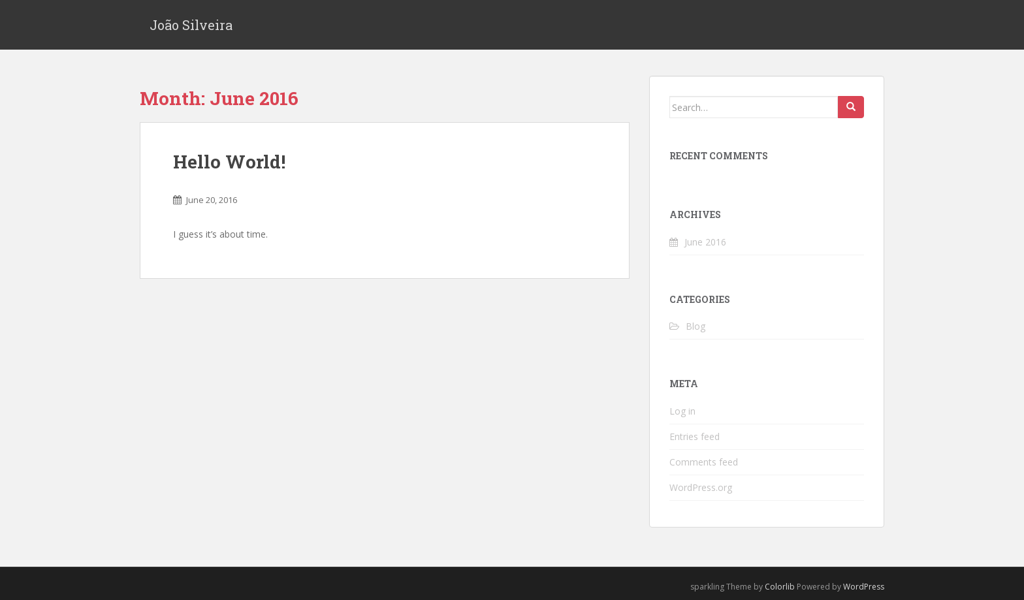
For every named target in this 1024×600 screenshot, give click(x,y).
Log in (682, 411)
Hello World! (229, 162)
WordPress (863, 586)
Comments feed (703, 462)
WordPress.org (700, 487)
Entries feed (694, 436)
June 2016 (705, 242)
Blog (695, 326)
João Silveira (191, 24)
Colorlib (780, 586)
